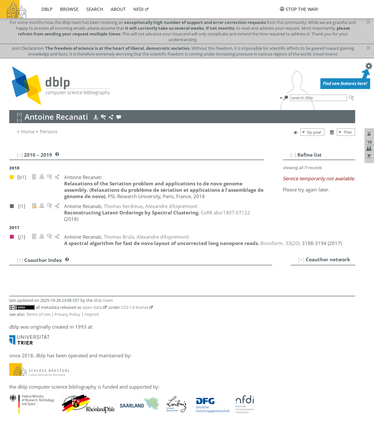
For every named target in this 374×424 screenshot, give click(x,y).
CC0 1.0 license (134, 307)
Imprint (92, 314)
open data (92, 307)
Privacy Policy (67, 314)
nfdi (138, 9)
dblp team (103, 300)
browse (69, 9)
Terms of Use (38, 314)
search (94, 9)
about (118, 9)
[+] (301, 259)
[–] (293, 155)
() (279, 243)
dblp (46, 9)
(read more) (325, 54)
